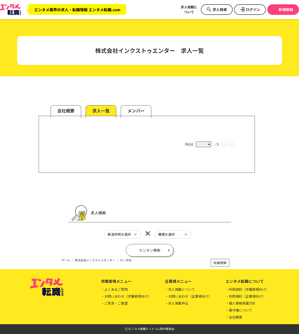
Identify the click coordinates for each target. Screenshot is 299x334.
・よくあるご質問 (114, 289)
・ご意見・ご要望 (114, 303)
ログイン (253, 9)
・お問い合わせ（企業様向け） (188, 296)
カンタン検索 (149, 250)
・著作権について (239, 310)
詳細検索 (220, 262)
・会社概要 (234, 317)
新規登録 (286, 9)
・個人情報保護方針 (241, 303)
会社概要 (65, 110)
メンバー (136, 110)
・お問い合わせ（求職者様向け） (126, 296)
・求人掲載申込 (176, 303)
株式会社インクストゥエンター (95, 260)
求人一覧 (101, 110)
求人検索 (220, 9)
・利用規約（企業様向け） (246, 296)
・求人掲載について (180, 289)
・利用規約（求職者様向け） (247, 289)
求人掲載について (189, 9)
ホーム (65, 260)
